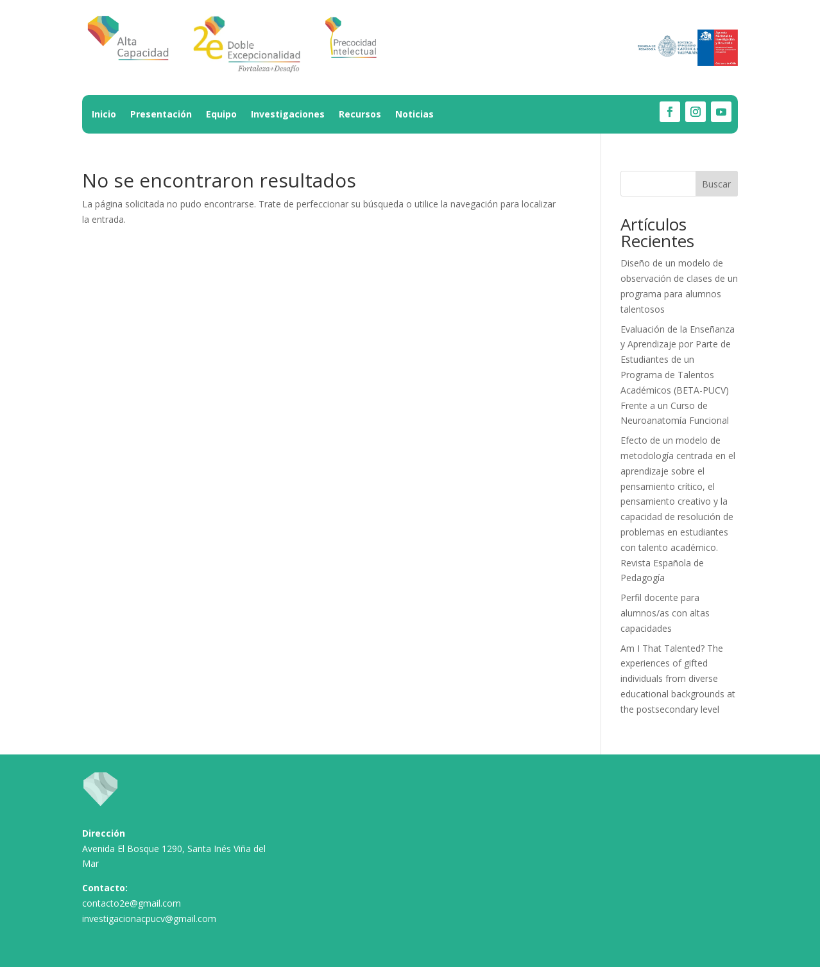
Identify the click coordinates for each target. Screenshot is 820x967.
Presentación (161, 115)
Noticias (414, 115)
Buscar (716, 184)
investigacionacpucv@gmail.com (149, 918)
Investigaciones (288, 115)
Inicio (104, 115)
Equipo (221, 115)
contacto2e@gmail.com (131, 903)
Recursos (360, 115)
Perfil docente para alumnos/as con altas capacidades (665, 612)
